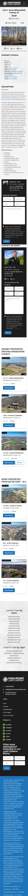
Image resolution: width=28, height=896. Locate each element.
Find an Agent (7, 712)
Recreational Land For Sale (14, 658)
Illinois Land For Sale (14, 621)
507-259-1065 (5, 98)
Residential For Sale (14, 660)
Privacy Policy (15, 237)
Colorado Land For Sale (14, 619)
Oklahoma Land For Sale (14, 637)
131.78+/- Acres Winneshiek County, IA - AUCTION (13, 453)
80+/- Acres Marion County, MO (10, 543)
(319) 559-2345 (13, 77)
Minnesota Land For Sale (14, 628)
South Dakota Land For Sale (14, 639)
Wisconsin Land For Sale (14, 642)
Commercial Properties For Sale (14, 651)
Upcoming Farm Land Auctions (14, 662)
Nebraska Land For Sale (14, 632)
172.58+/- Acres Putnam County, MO (12, 506)
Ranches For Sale (14, 655)
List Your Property (8, 715)
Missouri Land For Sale (14, 630)
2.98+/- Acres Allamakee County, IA (12, 415)
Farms (15, 68)
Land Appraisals (7, 709)
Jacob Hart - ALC (17, 73)
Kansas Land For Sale (14, 625)
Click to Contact (13, 79)
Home (4, 703)
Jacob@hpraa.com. (16, 98)
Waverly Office (8, 75)
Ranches (10, 68)
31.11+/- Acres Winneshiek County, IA (13, 378)
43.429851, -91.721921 (17, 71)
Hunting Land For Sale (18, 653)
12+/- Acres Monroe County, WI (11, 581)
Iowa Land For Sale (14, 623)
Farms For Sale (7, 653)
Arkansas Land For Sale (14, 616)
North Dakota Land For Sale (14, 635)
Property (5, 706)
